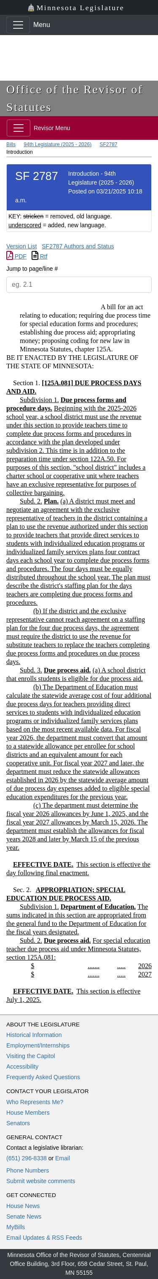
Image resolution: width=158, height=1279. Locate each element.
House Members (28, 1112)
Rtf (40, 256)
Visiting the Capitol (30, 1056)
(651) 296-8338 (26, 1158)
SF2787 (108, 144)
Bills (11, 144)
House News (23, 1206)
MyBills (15, 1227)
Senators (18, 1123)
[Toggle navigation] (18, 24)
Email (62, 1158)
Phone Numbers (27, 1170)
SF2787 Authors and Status (78, 246)
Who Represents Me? (34, 1102)
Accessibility (22, 1066)
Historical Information (34, 1034)
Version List (21, 246)
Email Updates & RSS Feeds (44, 1237)
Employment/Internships (38, 1045)
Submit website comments (40, 1181)
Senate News (23, 1216)
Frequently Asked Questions (43, 1077)
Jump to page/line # (32, 268)
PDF (16, 256)
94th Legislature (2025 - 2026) (57, 144)
